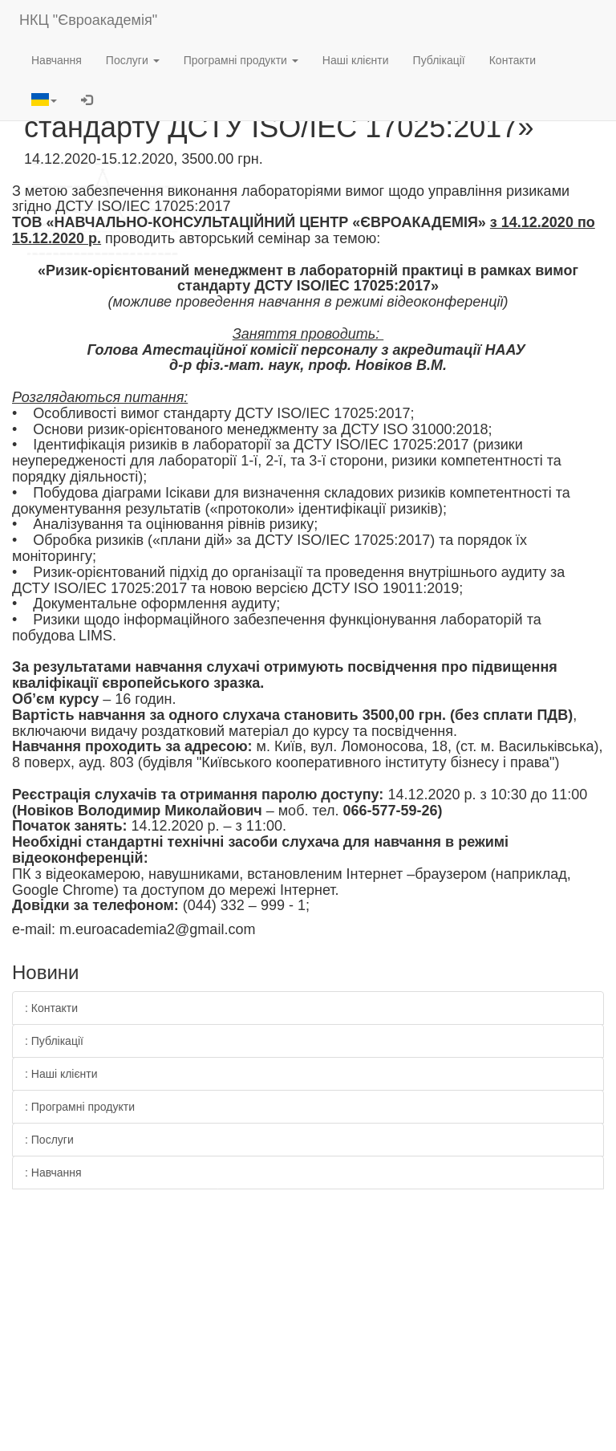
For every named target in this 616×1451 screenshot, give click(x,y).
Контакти (512, 60)
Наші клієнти (355, 60)
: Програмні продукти (80, 1106)
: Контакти (51, 1008)
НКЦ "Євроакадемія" (88, 20)
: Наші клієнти (61, 1073)
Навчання (56, 60)
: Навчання (53, 1172)
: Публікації (54, 1040)
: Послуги (49, 1139)
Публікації (439, 60)
